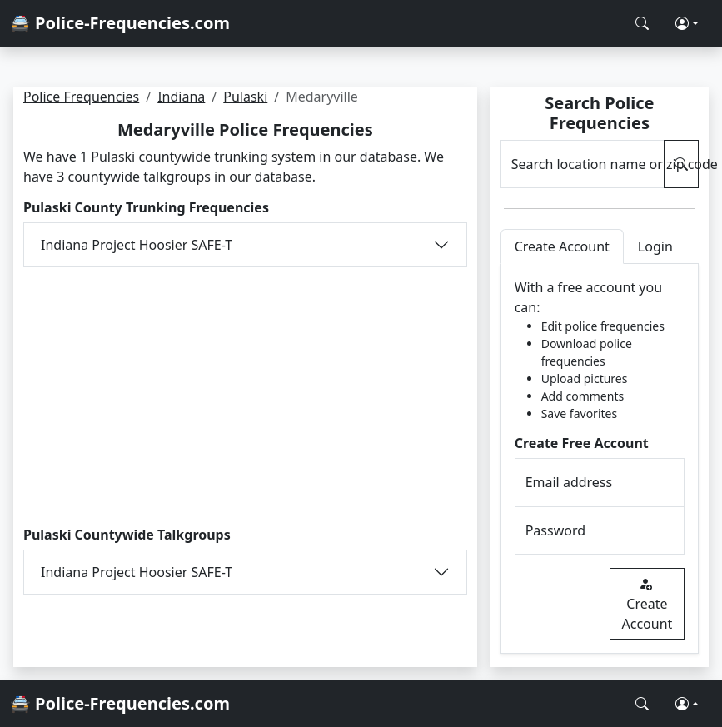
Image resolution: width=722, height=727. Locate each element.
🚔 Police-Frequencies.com (120, 23)
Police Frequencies (81, 96)
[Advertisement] (245, 397)
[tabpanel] (599, 459)
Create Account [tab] (562, 246)
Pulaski (245, 96)
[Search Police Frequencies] (642, 23)
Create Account (647, 604)
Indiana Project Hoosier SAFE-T (136, 245)
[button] (687, 23)
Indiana (181, 96)
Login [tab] (655, 246)
